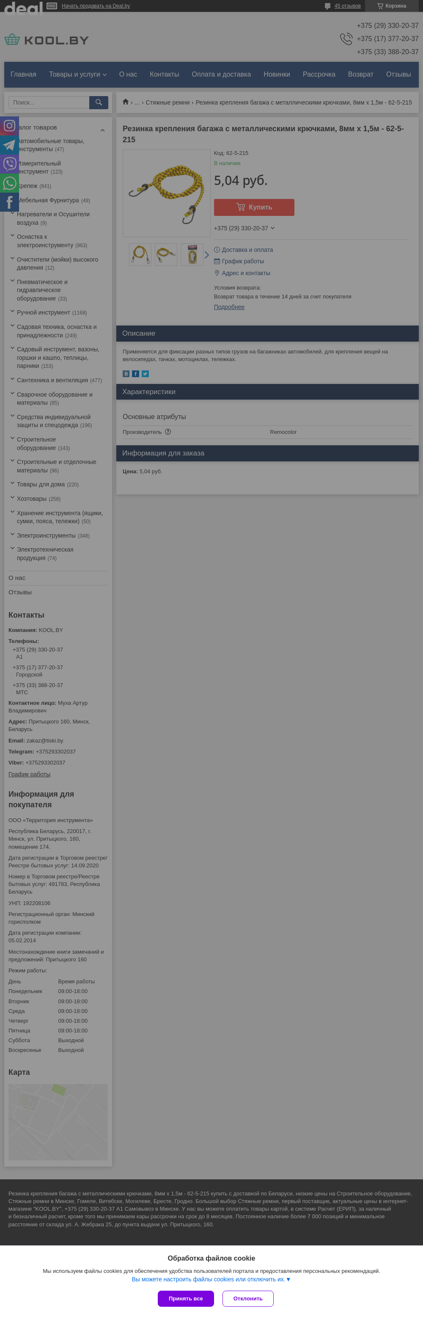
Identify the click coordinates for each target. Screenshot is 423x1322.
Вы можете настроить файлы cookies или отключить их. (208, 1279)
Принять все (186, 1298)
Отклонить (248, 1298)
